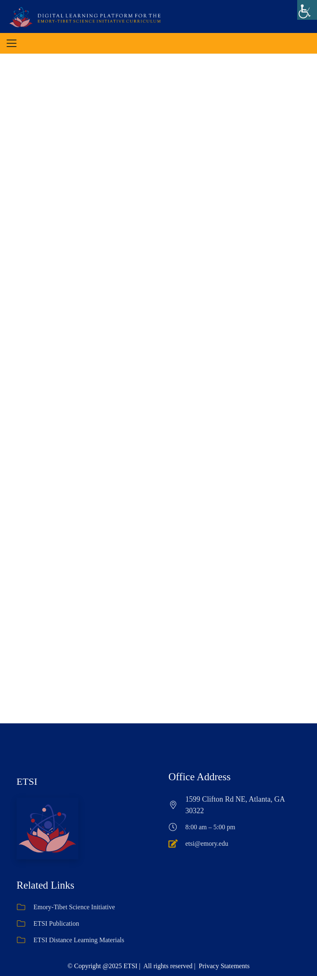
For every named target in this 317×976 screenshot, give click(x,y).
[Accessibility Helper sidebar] (307, 10)
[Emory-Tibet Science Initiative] (25, 867)
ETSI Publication (56, 883)
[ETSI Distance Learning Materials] (25, 900)
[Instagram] (170, 955)
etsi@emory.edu (206, 803)
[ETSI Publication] (25, 884)
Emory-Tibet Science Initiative (74, 866)
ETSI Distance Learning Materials (78, 899)
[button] (11, 43)
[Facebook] (146, 955)
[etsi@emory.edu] (176, 803)
